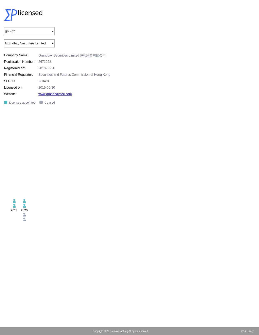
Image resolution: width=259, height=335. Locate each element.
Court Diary (247, 331)
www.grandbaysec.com (55, 94)
